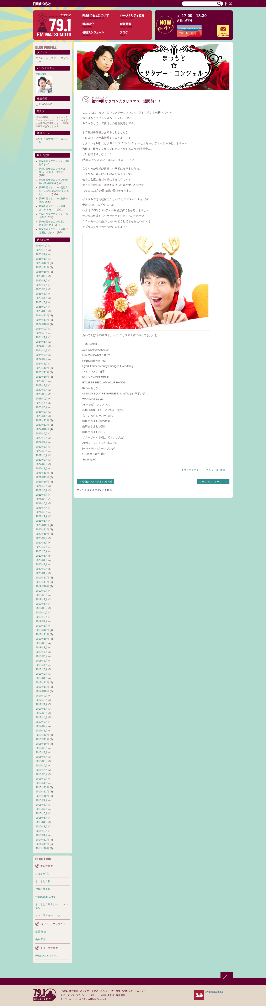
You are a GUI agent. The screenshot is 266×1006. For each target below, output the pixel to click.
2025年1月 (42, 311)
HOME (64, 991)
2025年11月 (42, 267)
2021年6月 (42, 499)
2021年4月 (42, 507)
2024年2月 (42, 359)
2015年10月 (42, 796)
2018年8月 (42, 647)
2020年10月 (42, 533)
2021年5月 (42, 503)
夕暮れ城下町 (184, 20)
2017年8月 (42, 700)
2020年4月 (42, 560)
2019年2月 (42, 621)
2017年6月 (42, 708)
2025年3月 (42, 302)
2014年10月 (42, 848)
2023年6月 (42, 394)
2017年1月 (42, 730)
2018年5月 (42, 660)
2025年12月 (42, 263)
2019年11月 (42, 582)
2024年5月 (42, 346)
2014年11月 (42, 844)
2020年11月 (42, 529)
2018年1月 (42, 678)
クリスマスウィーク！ (211, 481)
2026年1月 (42, 258)
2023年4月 (42, 403)
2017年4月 (42, 717)
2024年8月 (42, 333)
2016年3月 (42, 774)
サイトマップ (67, 995)
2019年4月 (42, 612)
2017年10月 (42, 691)
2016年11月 (42, 739)
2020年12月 (42, 525)
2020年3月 (42, 564)
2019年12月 (42, 577)
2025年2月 (42, 306)
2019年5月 (42, 608)
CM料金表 (127, 991)
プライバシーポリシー (87, 995)
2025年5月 (42, 293)
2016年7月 (42, 756)
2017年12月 (42, 682)
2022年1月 (42, 468)
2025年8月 (42, 280)
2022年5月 (42, 451)
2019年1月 (42, 625)
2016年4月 (42, 769)
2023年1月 (42, 416)
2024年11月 (42, 319)
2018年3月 (42, 669)
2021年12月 (42, 472)
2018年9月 (42, 643)
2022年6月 (42, 446)
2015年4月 (42, 822)
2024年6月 (42, 341)
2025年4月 (42, 298)
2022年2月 (42, 464)
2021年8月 (42, 490)
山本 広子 (40, 939)
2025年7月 (42, 285)
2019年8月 (42, 595)
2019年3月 (42, 617)
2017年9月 (42, 695)
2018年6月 (42, 656)
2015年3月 (42, 826)
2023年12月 (42, 368)
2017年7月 (42, 704)
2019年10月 (42, 586)
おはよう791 (42, 873)
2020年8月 (42, 542)
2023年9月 (42, 381)
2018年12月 (42, 630)
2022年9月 (42, 433)
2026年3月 (42, 250)
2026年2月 (42, 254)
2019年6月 (42, 603)
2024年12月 (42, 315)
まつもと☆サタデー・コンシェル (200, 470)
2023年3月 (42, 407)
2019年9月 (42, 590)
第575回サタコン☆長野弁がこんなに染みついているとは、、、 (54, 191)
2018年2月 (42, 673)
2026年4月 (42, 245)
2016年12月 (42, 735)
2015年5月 (42, 817)
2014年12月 (42, 839)
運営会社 (73, 991)
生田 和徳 (41, 74)
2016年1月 (42, 783)
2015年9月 (42, 800)
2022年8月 (42, 437)
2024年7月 (42, 337)
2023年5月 (42, 398)
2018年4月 (42, 665)
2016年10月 (42, 743)
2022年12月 (42, 420)
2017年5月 (42, 713)
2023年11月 (42, 372)
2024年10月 (42, 324)
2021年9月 (42, 486)
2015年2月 (42, 830)
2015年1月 (42, 835)
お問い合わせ (107, 995)
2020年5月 (42, 555)
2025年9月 (42, 276)
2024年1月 (42, 363)
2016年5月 (42, 765)
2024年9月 (42, 328)
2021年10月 (42, 481)
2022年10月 (42, 429)
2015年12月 (42, 787)
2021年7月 (42, 494)
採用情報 (120, 995)
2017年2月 (42, 726)
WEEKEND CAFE (45, 896)
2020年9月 (42, 538)
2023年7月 (42, 389)
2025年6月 (42, 289)
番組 (222, 470)
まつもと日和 (42, 881)
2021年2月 (42, 516)
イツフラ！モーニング (47, 915)
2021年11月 (42, 477)
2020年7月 (42, 547)
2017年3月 (42, 721)
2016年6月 (42, 761)
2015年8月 (42, 804)
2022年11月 (42, 424)
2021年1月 (42, 520)
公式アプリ (140, 991)
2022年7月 (42, 442)
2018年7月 (42, 651)
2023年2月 (42, 411)
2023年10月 (42, 376)
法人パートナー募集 (110, 991)
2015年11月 (42, 791)
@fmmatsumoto (214, 991)
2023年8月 (42, 385)
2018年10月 (42, 638)
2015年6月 (42, 813)
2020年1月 (42, 573)
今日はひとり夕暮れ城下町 (97, 481)
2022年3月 (42, 459)
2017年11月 (42, 686)
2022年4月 (42, 455)
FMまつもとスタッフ (47, 955)
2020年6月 (42, 551)
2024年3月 (42, 354)
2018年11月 (42, 634)
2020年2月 (42, 568)
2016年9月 (42, 748)
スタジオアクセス (89, 991)
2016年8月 (42, 752)
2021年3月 (42, 512)
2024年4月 (42, 350)
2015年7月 (42, 809)
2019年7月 (42, 599)
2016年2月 (42, 778)
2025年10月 (42, 271)
